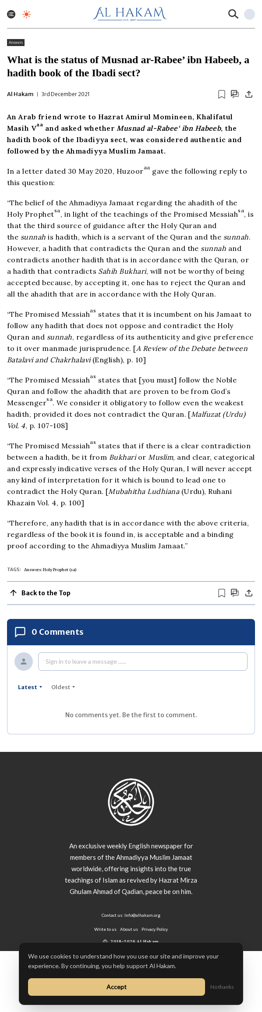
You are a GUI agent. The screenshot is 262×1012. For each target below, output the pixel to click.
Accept (116, 987)
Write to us (105, 929)
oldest (63, 687)
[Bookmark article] (221, 94)
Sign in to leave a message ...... (86, 661)
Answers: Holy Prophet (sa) (50, 569)
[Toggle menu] (11, 14)
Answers (16, 42)
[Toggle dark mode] (26, 14)
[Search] (233, 14)
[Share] (249, 94)
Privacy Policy (155, 929)
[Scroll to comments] (234, 94)
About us (129, 929)
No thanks (222, 986)
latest (30, 687)
